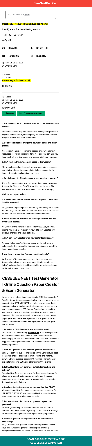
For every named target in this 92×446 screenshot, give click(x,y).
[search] (30, 14)
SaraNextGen (33, 332)
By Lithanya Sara (9, 66)
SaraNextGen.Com (46, 3)
